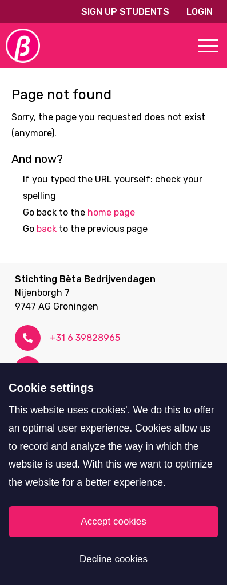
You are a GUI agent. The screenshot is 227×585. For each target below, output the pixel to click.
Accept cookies (113, 521)
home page (111, 212)
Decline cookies (113, 559)
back (47, 229)
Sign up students (125, 11)
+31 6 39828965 (85, 337)
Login (199, 11)
